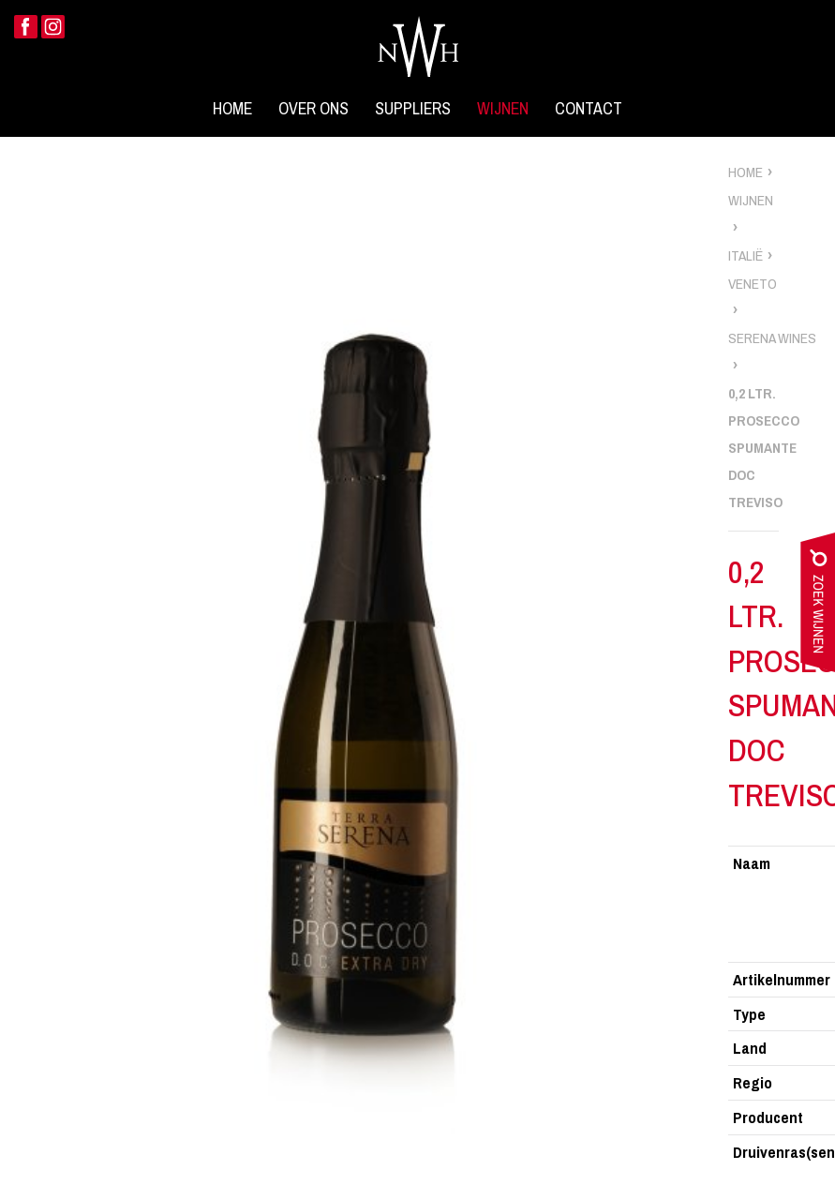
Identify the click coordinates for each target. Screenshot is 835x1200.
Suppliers (413, 109)
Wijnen (503, 109)
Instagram (53, 26)
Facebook (25, 26)
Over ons (313, 109)
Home (232, 109)
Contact (588, 109)
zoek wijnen (817, 606)
